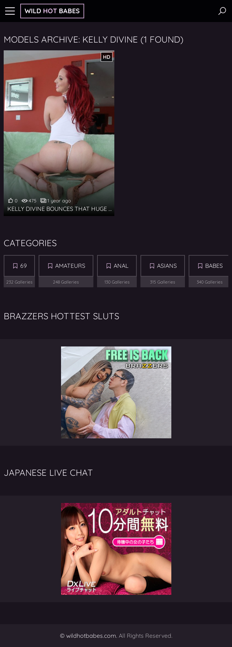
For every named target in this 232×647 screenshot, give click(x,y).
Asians (167, 265)
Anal (121, 265)
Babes (214, 265)
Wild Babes (52, 11)
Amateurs (70, 265)
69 (23, 265)
